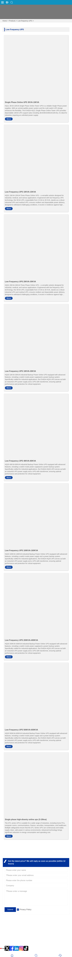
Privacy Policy (25, 910)
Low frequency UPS (25, 21)
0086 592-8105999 (13, 943)
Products (12, 21)
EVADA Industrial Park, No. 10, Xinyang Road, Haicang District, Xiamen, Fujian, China (39, 926)
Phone (10, 940)
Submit (10, 910)
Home (5, 21)
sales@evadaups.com (15, 935)
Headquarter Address (20, 922)
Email (9, 932)
